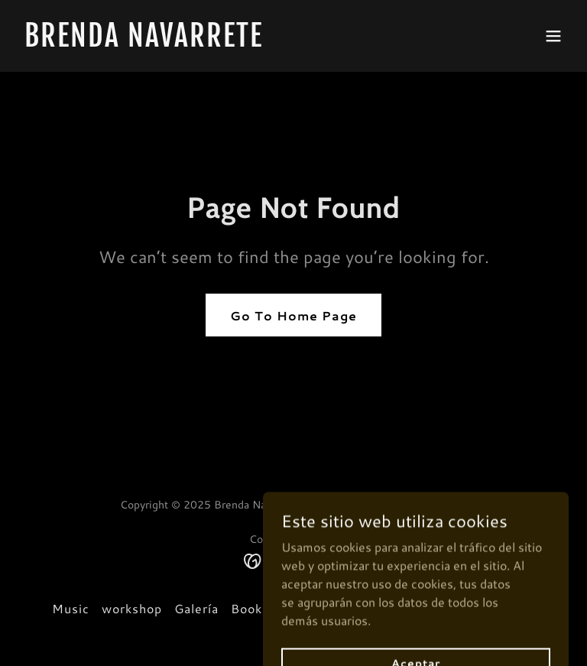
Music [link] (70, 608)
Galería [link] (196, 608)
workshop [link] (132, 608)
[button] (553, 36)
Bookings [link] (259, 608)
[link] (143, 41)
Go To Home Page (293, 315)
